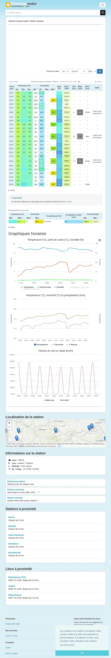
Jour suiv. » (99, 81)
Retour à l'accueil (22, 4)
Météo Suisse (67, 202)
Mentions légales (12, 654)
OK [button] (82, 653)
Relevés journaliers (55, 483)
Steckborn (55, 545)
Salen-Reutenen (55, 536)
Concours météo (12, 636)
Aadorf (55, 588)
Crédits (8, 648)
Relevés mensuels (55, 491)
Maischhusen (55, 596)
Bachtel (55, 528)
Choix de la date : (53, 71)
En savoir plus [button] (67, 645)
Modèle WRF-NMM (13, 624)
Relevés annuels (55, 499)
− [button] (9, 427)
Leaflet (8, 444)
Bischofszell (55, 554)
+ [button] (9, 423)
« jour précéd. (13, 81)
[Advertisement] (55, 46)
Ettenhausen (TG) (55, 579)
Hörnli (55, 519)
